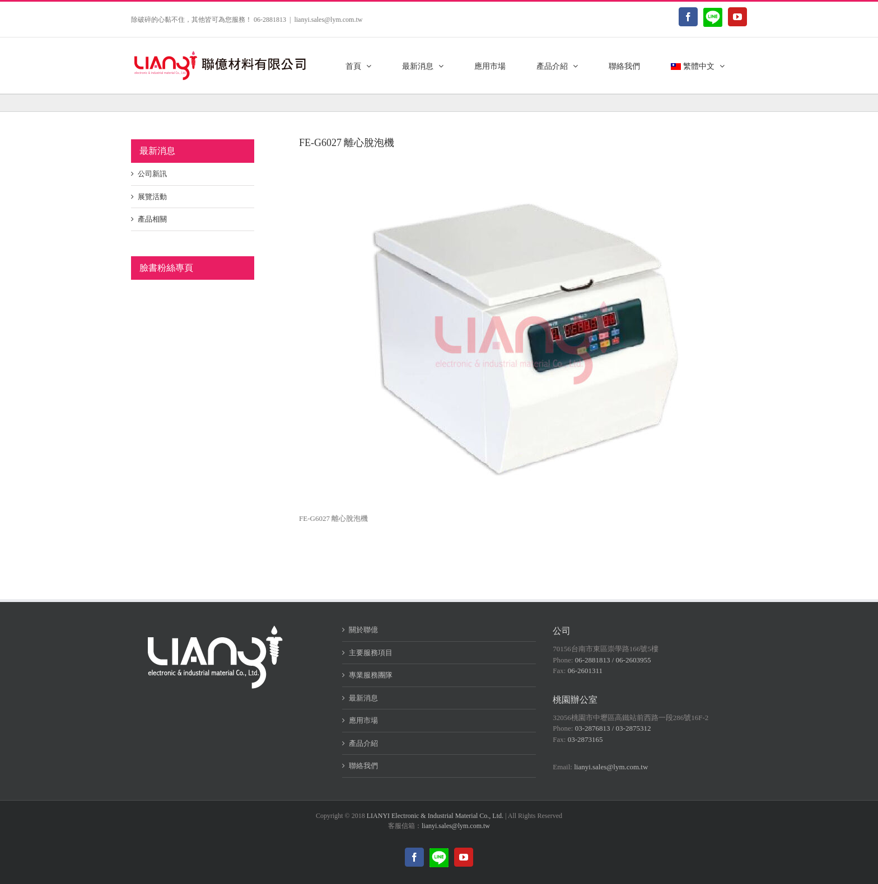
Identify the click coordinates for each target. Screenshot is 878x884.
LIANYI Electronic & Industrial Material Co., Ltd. (435, 816)
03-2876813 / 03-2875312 (613, 728)
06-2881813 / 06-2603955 (613, 660)
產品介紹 (363, 743)
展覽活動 (152, 196)
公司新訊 (152, 174)
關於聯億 (363, 630)
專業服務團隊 (371, 675)
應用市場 (363, 720)
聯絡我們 (363, 765)
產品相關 (152, 219)
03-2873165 (585, 739)
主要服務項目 (371, 652)
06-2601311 (585, 670)
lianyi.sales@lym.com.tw (328, 19)
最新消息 (363, 698)
